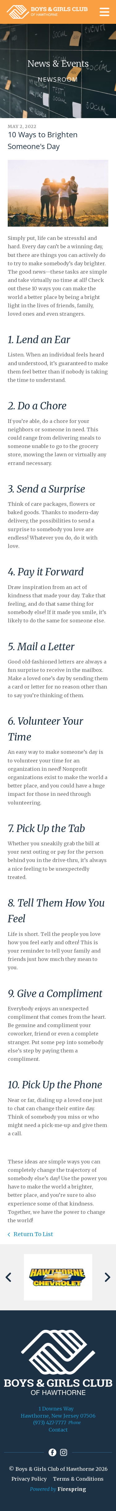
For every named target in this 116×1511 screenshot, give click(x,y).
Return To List (32, 1234)
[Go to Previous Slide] (9, 1277)
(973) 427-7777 (49, 1422)
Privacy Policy (29, 1479)
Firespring (72, 1489)
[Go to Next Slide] (107, 1277)
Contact (58, 1430)
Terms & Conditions (78, 1479)
